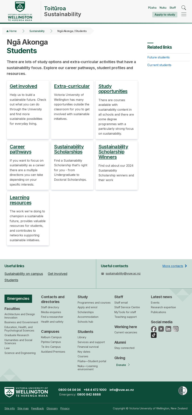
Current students (159, 65)
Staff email (121, 302)
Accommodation (88, 316)
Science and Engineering (20, 353)
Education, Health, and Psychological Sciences (19, 328)
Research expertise (163, 307)
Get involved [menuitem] (57, 274)
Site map (23, 408)
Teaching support (125, 316)
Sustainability (37, 31)
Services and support (91, 342)
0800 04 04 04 (69, 390)
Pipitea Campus (51, 341)
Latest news (161, 297)
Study (83, 297)
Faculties (12, 308)
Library (82, 337)
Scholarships (86, 312)
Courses (83, 356)
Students (85, 331)
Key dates (84, 351)
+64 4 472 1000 (95, 390)
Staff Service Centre (127, 307)
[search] (184, 8)
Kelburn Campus (51, 337)
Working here (125, 327)
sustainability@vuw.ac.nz (123, 273)
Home (13, 31)
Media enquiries (51, 312)
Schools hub (85, 321)
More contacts (172, 266)
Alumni (120, 342)
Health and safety (52, 321)
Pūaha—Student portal (92, 361)
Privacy (65, 408)
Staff (173, 7)
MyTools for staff (125, 312)
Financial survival (88, 346)
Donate (121, 364)
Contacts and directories (52, 299)
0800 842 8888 (89, 394)
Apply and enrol (87, 307)
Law (7, 348)
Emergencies (18, 298)
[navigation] (184, 14)
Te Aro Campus (51, 346)
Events (155, 302)
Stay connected (124, 347)
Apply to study (164, 14)
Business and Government (21, 322)
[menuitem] (9, 408)
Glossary (52, 408)
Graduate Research (16, 335)
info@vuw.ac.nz (122, 390)
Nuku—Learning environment (88, 367)
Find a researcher (52, 316)
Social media (161, 322)
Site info (9, 408)
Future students (158, 57)
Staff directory (50, 307)
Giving (119, 358)
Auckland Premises (53, 351)
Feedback (37, 408)
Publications (158, 312)
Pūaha (152, 7)
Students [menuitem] (11, 280)
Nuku (163, 7)
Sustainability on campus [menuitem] (23, 274)
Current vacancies (125, 332)
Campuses (50, 331)
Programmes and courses (94, 302)
